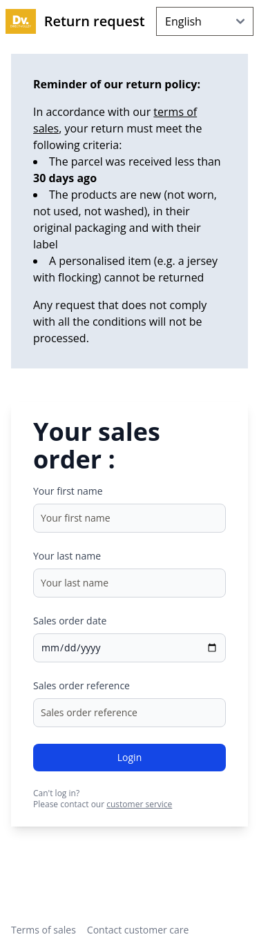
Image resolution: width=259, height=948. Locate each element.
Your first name (68, 490)
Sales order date (69, 620)
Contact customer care (138, 929)
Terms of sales (43, 929)
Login (129, 757)
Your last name (67, 555)
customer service (139, 804)
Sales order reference (81, 685)
